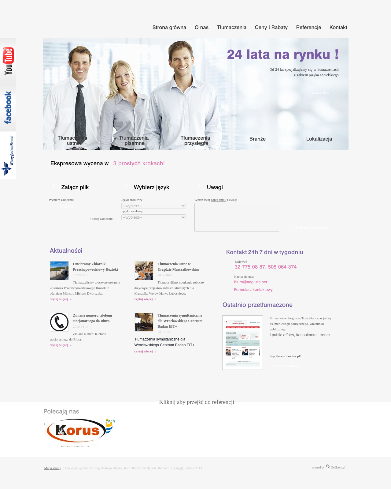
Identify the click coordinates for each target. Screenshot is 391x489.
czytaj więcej (61, 299)
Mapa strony (52, 468)
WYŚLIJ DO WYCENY (312, 228)
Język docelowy (132, 211)
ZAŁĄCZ (67, 206)
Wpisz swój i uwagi (215, 199)
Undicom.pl (335, 467)
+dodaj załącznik (101, 218)
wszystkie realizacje (286, 365)
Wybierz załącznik (61, 199)
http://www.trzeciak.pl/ (285, 356)
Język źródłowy (131, 199)
